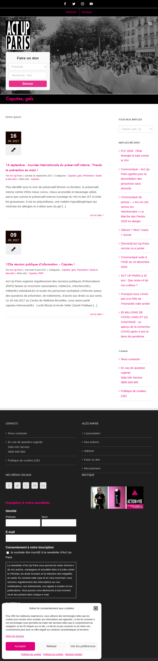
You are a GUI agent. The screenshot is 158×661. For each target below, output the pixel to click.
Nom (45, 516)
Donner (28, 83)
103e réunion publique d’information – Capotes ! (40, 264)
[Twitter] (17, 485)
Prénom (11, 516)
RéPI (41, 273)
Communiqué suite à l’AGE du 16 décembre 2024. (135, 262)
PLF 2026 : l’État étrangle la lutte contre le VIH (135, 155)
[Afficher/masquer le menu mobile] (150, 23)
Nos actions (91, 442)
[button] (96, 608)
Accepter (20, 646)
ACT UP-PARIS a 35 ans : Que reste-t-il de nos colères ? (134, 280)
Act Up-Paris (16, 175)
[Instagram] (26, 485)
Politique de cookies (31, 654)
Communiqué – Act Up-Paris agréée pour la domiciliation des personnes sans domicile (135, 179)
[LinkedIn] (43, 485)
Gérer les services (15, 636)
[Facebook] (9, 485)
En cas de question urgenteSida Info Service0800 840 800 (25, 446)
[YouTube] (34, 485)
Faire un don (92, 459)
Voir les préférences (83, 646)
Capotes (35, 179)
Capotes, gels (75, 175)
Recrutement (92, 468)
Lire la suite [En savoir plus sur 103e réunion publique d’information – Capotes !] (95, 314)
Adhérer (89, 450)
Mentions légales (73, 654)
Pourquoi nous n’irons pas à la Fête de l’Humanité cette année (135, 298)
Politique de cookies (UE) (24, 460)
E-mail (10, 532)
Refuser (52, 646)
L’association (92, 433)
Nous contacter (130, 359)
